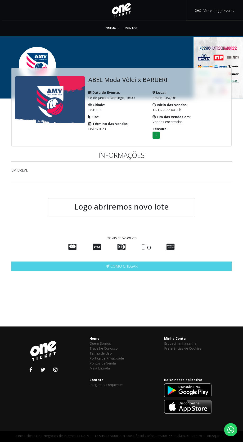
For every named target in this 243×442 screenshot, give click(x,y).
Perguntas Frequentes (106, 384)
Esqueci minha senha (180, 343)
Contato (97, 380)
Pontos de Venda (103, 363)
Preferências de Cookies (182, 348)
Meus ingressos (214, 10)
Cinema (111, 28)
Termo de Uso (101, 353)
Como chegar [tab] (122, 266)
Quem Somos (100, 343)
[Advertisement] (141, 283)
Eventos (131, 28)
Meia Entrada (100, 368)
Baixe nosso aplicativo (183, 380)
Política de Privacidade (107, 358)
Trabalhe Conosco (104, 348)
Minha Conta (175, 338)
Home (94, 338)
